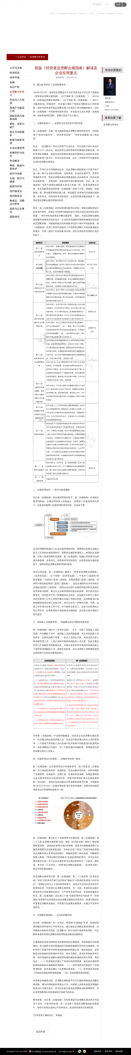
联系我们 (97, 4)
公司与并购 (16, 68)
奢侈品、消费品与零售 (17, 202)
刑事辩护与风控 (17, 154)
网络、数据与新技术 (17, 167)
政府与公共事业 (17, 210)
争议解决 (15, 160)
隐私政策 (97, 1051)
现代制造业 (16, 196)
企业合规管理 (17, 148)
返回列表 (40, 1031)
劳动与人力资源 (17, 101)
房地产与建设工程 (17, 109)
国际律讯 (15, 216)
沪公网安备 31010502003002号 (44, 1052)
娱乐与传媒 (16, 173)
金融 (12, 82)
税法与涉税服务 (17, 133)
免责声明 (108, 1051)
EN (107, 5)
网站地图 (119, 1051)
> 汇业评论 (21, 57)
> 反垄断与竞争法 (36, 57)
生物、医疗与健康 (17, 180)
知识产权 (15, 87)
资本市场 (15, 77)
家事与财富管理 (17, 141)
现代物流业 (16, 191)
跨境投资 (15, 72)
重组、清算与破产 (17, 125)
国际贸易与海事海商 (17, 117)
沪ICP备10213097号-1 (67, 1052)
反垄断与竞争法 (17, 93)
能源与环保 (16, 186)
